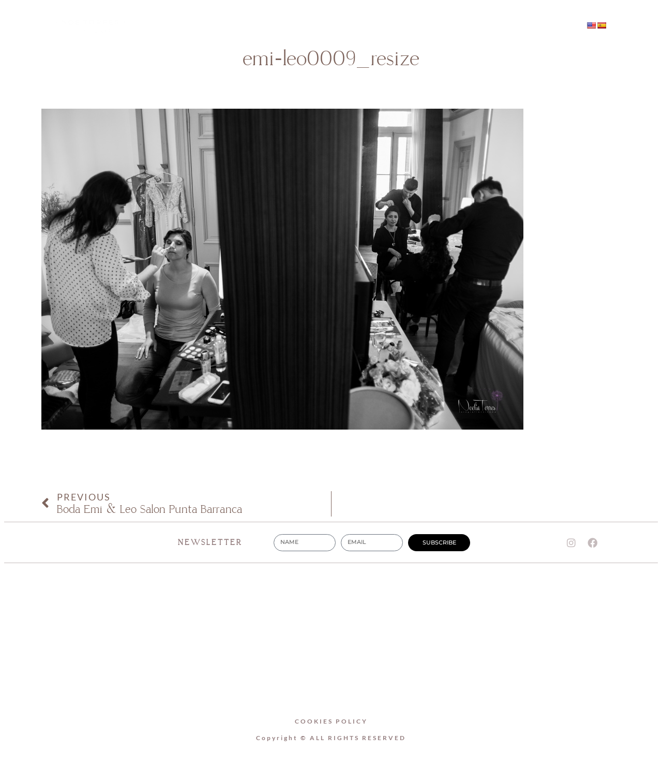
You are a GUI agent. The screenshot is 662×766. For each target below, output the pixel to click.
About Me (288, 26)
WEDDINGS (361, 26)
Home (223, 26)
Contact (433, 26)
